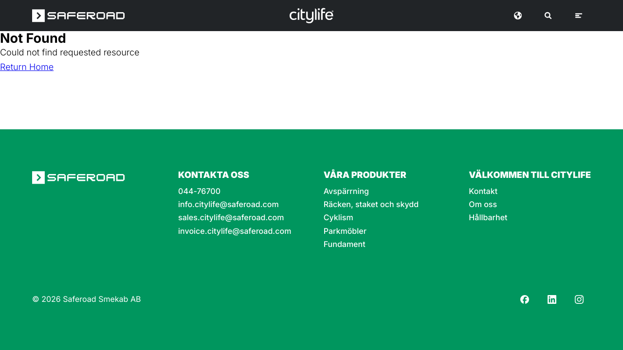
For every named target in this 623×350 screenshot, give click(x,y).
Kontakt (483, 191)
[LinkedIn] (552, 299)
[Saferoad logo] (78, 15)
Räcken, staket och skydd (371, 204)
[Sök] (548, 15)
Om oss (483, 204)
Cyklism (338, 217)
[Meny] (579, 15)
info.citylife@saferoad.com (228, 204)
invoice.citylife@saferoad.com (234, 231)
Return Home (27, 67)
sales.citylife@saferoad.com (231, 217)
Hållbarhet (488, 217)
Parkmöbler (345, 231)
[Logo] (311, 15)
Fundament (345, 244)
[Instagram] (579, 299)
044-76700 (199, 191)
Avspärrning (346, 191)
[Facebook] (524, 299)
